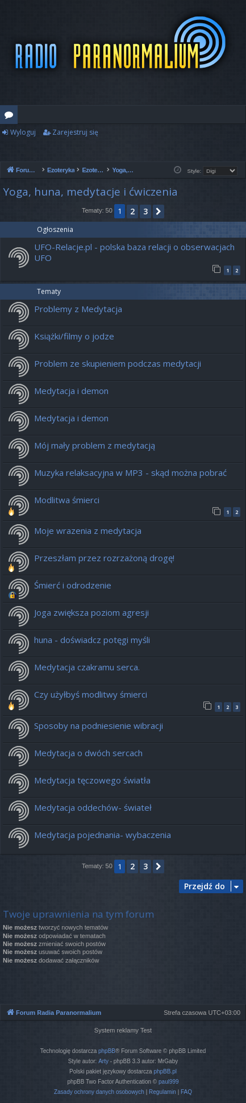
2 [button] (132, 211)
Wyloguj (23, 132)
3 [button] (145, 211)
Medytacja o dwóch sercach (88, 752)
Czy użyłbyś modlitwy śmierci (90, 694)
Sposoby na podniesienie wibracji (98, 725)
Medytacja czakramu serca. (87, 667)
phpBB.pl (165, 1071)
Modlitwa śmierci (66, 499)
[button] (158, 211)
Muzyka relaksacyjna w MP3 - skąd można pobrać (130, 472)
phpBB (106, 1051)
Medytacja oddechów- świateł (93, 807)
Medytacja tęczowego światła (92, 780)
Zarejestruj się (75, 132)
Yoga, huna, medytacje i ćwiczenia (90, 191)
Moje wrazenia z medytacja (87, 530)
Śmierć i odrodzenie (72, 585)
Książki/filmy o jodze (74, 336)
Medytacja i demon (71, 390)
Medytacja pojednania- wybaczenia (102, 834)
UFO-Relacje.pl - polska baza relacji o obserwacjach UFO (134, 252)
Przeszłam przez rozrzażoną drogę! (104, 557)
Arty (103, 1061)
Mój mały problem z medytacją (94, 445)
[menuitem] (99, 1092)
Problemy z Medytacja (78, 308)
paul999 (169, 1082)
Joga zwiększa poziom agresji (91, 612)
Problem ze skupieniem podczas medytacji (117, 363)
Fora (11, 116)
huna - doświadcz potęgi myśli (92, 639)
